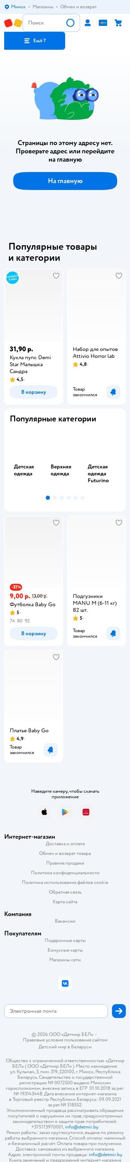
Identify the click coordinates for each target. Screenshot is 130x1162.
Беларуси (81, 1047)
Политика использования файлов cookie (65, 882)
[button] (34, 41)
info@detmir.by (81, 1127)
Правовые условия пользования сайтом (65, 1040)
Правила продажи (65, 863)
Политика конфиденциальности (65, 873)
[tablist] (65, 461)
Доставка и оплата (65, 844)
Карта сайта (65, 902)
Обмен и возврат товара (65, 853)
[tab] (28, 461)
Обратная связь (65, 892)
